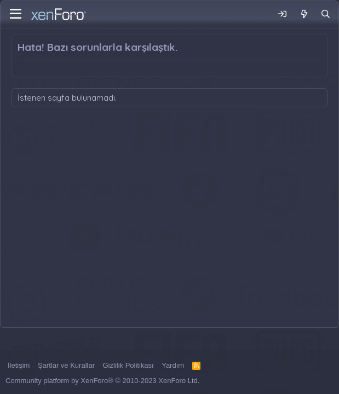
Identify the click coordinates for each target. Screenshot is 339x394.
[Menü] (15, 14)
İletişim (19, 365)
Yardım (173, 365)
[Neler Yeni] (303, 14)
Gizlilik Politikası (128, 365)
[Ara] (325, 14)
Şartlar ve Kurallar (66, 365)
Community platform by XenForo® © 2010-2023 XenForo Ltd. (102, 380)
